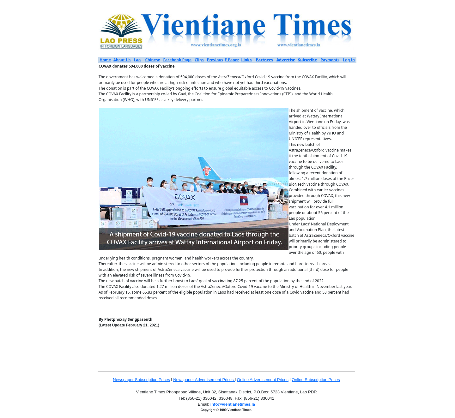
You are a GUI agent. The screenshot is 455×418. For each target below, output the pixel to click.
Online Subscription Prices (316, 379)
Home (105, 60)
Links (246, 60)
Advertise (285, 60)
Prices (164, 379)
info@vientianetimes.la (232, 404)
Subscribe (307, 60)
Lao (137, 60)
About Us (122, 60)
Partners (264, 60)
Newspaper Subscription (136, 379)
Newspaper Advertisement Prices (204, 379)
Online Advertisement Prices (262, 379)
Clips (199, 60)
